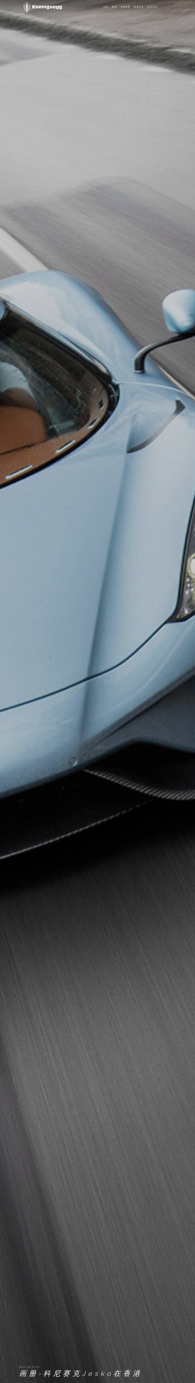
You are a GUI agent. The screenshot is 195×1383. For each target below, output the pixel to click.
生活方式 (152, 7)
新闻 (114, 7)
